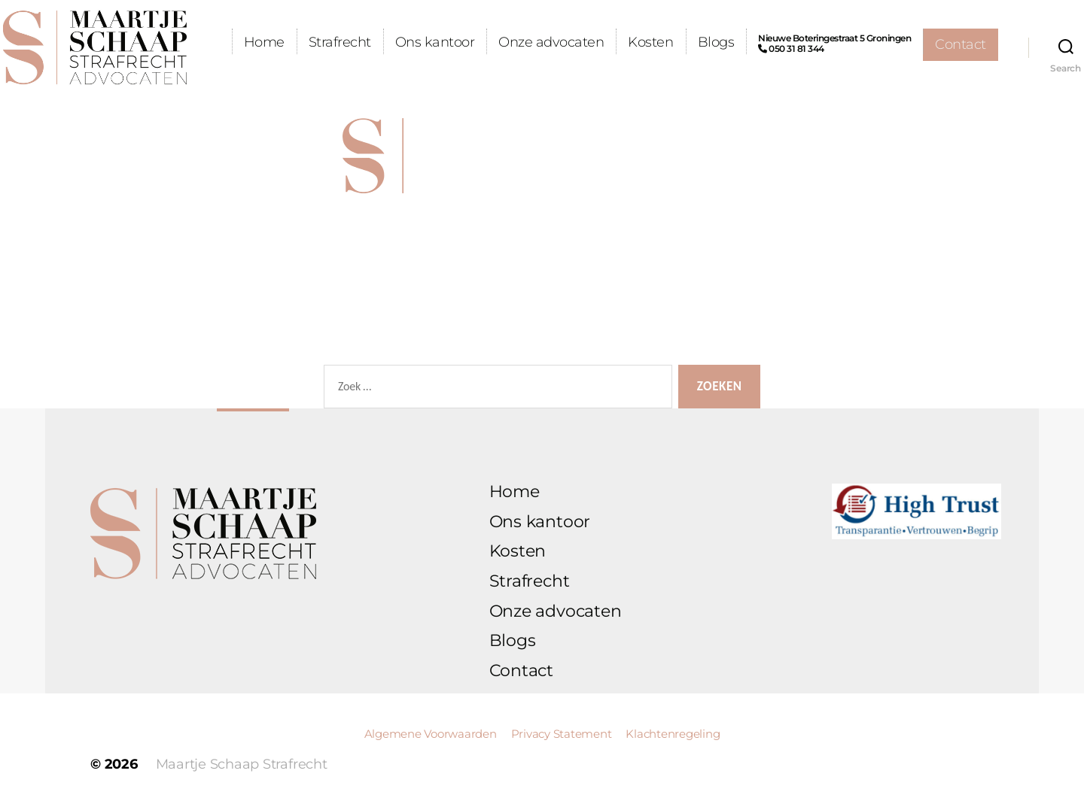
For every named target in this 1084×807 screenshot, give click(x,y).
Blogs (790, 42)
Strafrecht (414, 42)
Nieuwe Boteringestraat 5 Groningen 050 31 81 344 (909, 43)
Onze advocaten (626, 42)
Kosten (725, 42)
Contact (960, 76)
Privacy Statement (563, 734)
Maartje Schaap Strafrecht (241, 764)
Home (338, 42)
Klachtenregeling (673, 734)
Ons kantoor (510, 42)
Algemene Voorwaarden (432, 734)
